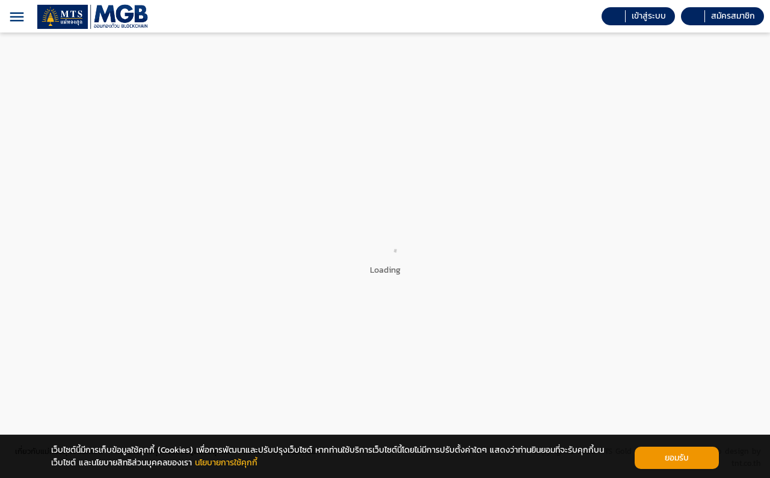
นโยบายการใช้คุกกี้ (226, 462)
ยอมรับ (677, 458)
